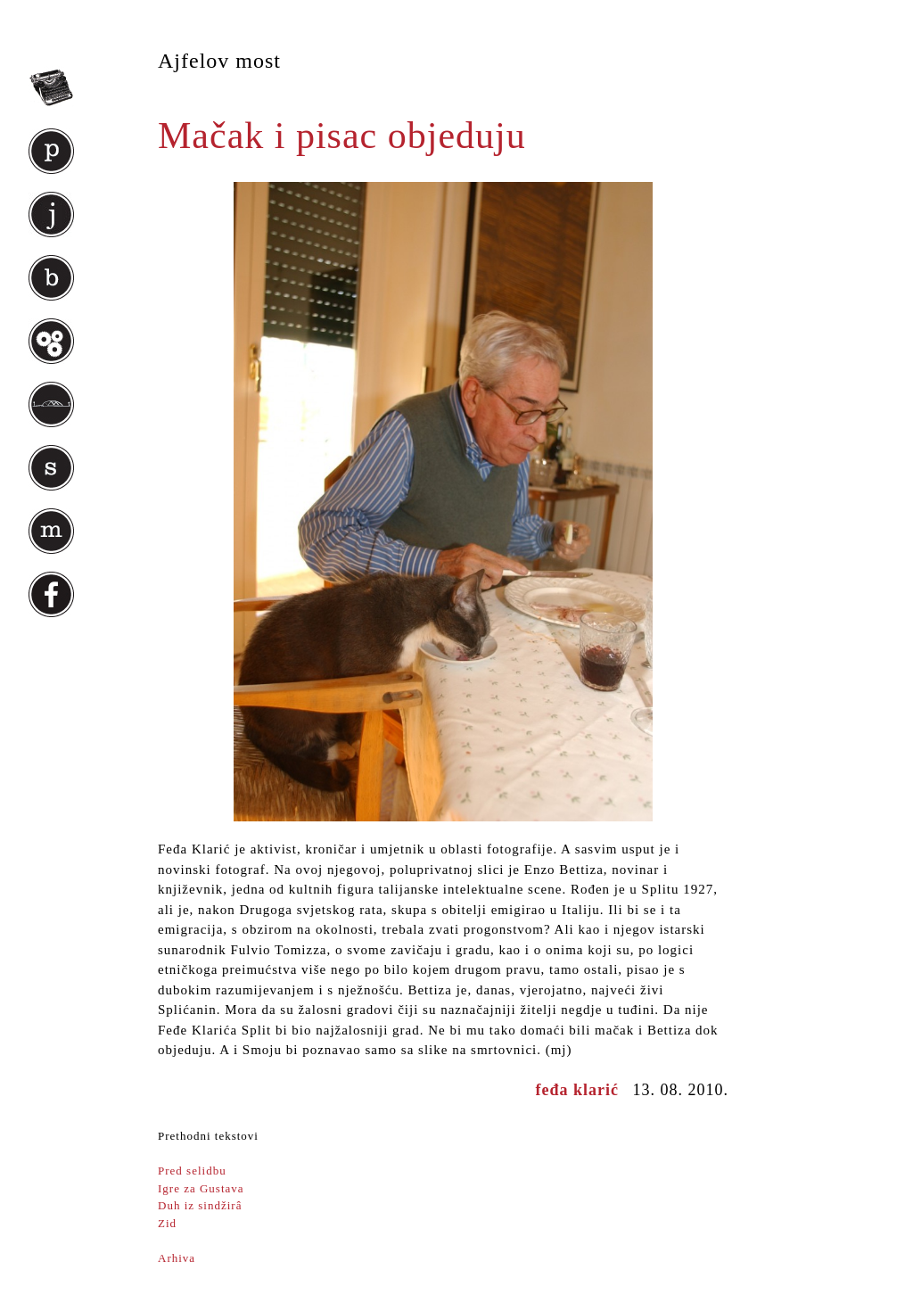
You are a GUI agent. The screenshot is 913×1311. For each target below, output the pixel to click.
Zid (167, 1223)
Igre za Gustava (201, 1188)
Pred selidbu (192, 1170)
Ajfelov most (219, 60)
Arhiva (176, 1258)
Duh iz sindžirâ (200, 1205)
